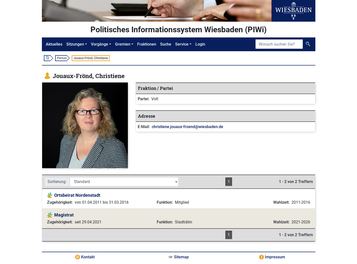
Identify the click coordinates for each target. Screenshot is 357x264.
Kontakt (88, 257)
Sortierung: (57, 181)
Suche (165, 44)
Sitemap (181, 257)
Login (200, 44)
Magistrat (64, 214)
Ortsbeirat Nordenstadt (77, 195)
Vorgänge (99, 44)
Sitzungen (75, 44)
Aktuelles (54, 44)
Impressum (275, 257)
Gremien (122, 44)
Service (181, 44)
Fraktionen (146, 44)
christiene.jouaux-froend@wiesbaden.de (187, 126)
